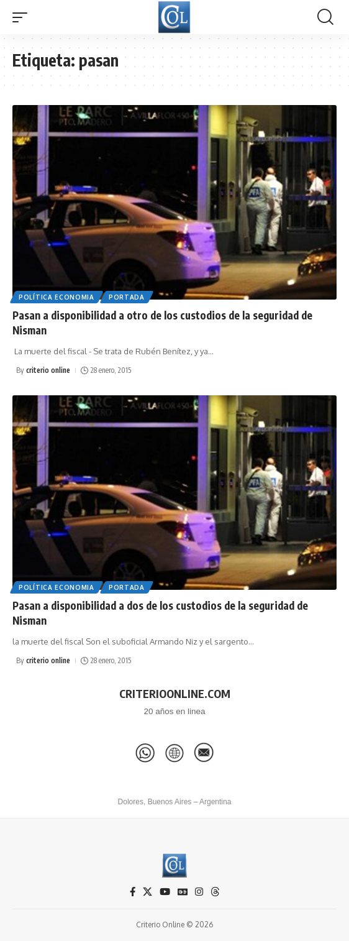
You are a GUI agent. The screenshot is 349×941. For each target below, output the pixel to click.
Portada (127, 297)
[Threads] (215, 892)
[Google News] (183, 892)
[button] (23, 17)
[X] (147, 892)
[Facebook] (132, 892)
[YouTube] (164, 892)
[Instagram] (199, 892)
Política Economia (56, 297)
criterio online (48, 370)
